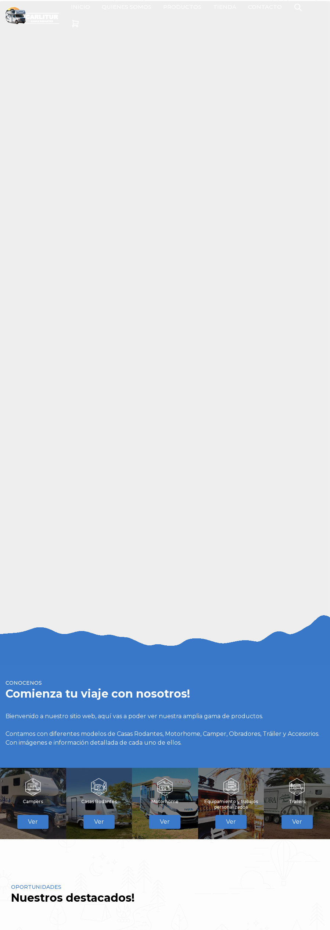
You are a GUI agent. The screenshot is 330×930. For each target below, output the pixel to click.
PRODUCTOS (182, 6)
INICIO (80, 6)
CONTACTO (265, 6)
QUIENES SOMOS (126, 6)
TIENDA (224, 6)
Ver (33, 821)
